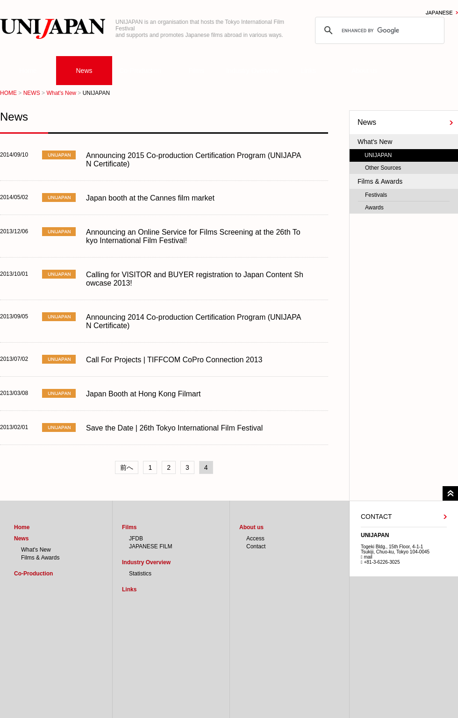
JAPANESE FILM (150, 546)
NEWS (31, 93)
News (84, 70)
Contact (255, 546)
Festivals (376, 195)
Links (308, 70)
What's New (61, 93)
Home (27, 70)
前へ (126, 467)
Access (255, 538)
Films (196, 70)
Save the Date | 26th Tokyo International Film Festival (174, 428)
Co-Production (140, 70)
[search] (378, 30)
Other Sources (383, 168)
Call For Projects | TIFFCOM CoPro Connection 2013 (174, 360)
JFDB (136, 538)
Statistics (140, 573)
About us (364, 70)
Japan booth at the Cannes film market (150, 198)
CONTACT (376, 516)
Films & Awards (380, 181)
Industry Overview (252, 70)
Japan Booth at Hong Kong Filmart (143, 394)
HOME (8, 93)
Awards (374, 207)
